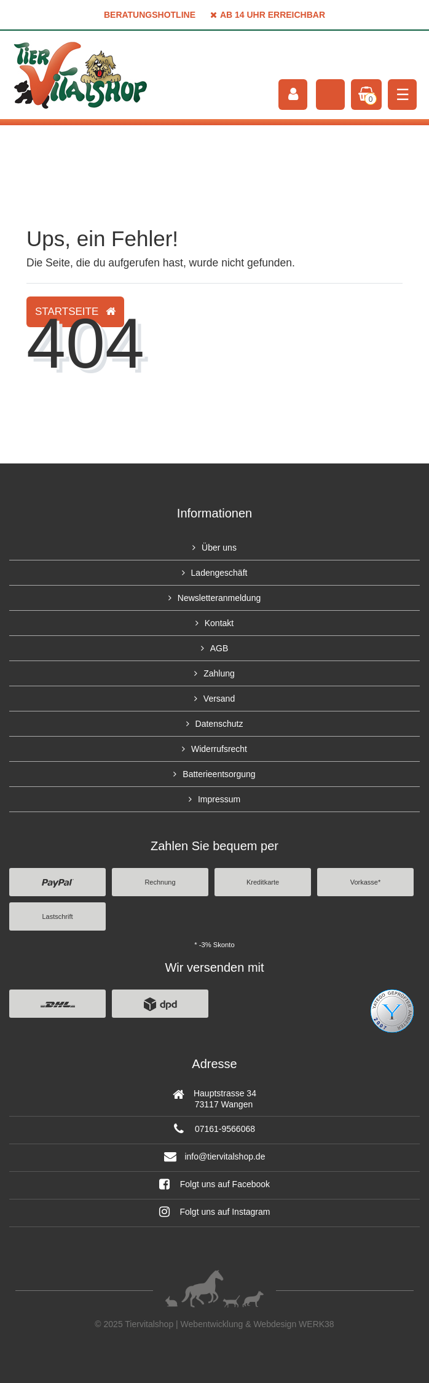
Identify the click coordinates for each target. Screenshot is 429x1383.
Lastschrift (57, 916)
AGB (219, 648)
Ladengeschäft (219, 573)
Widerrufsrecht (219, 749)
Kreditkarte (262, 882)
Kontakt (219, 623)
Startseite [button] (75, 311)
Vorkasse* (365, 882)
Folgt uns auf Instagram (214, 1212)
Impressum (219, 799)
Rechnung (159, 882)
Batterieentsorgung (219, 774)
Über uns (219, 547)
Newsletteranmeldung (219, 598)
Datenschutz (219, 724)
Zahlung (219, 673)
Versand (219, 698)
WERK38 (316, 1324)
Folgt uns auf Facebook (214, 1184)
